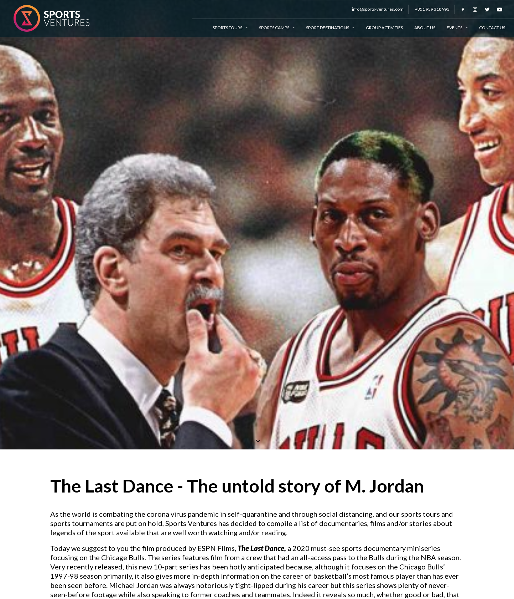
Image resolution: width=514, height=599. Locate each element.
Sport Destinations (330, 27)
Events (457, 27)
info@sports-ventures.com (378, 9)
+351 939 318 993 (432, 9)
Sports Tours (230, 27)
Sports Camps (277, 27)
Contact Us (492, 27)
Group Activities (384, 27)
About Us (424, 27)
